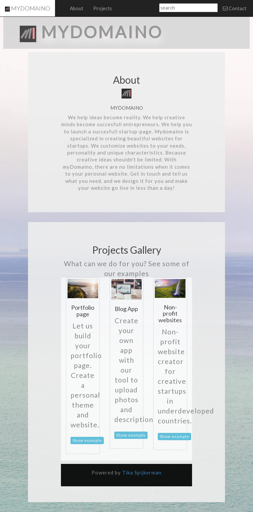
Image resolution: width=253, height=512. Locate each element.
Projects (102, 8)
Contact (234, 8)
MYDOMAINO (27, 8)
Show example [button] (87, 440)
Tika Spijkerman (141, 472)
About (76, 8)
